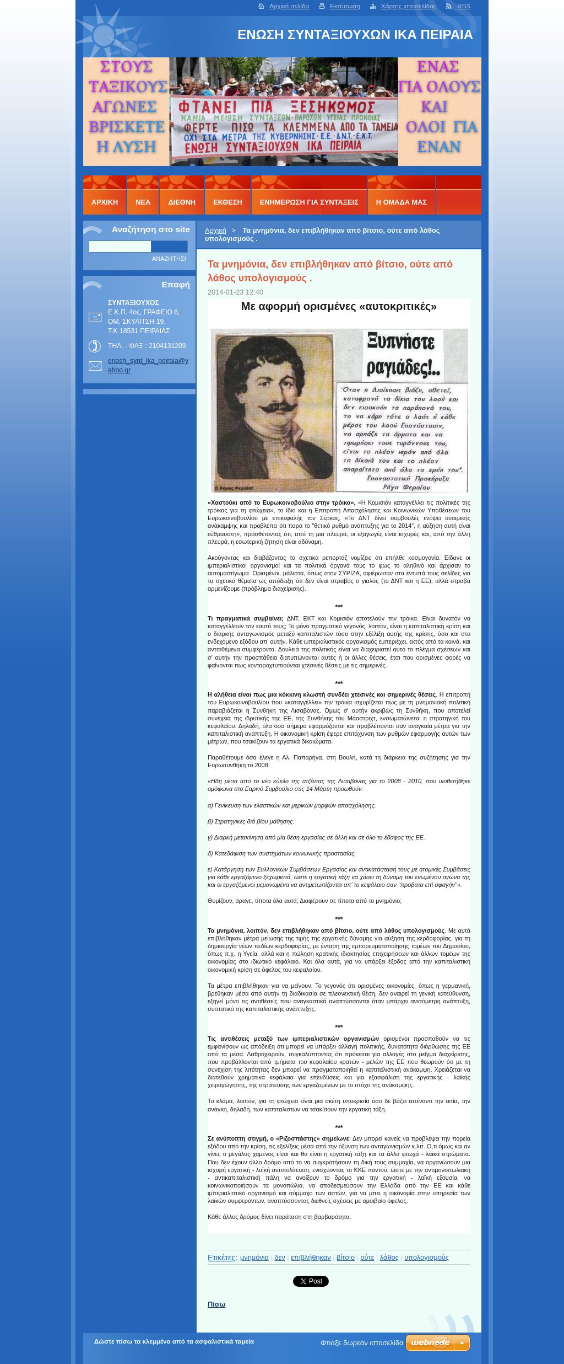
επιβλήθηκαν (311, 1257)
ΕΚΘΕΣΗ (227, 202)
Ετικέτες (221, 1257)
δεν (279, 1257)
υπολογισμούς (426, 1257)
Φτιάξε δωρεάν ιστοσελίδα (362, 1343)
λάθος (389, 1257)
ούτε (368, 1257)
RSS (463, 6)
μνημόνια (254, 1257)
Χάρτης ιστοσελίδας (408, 6)
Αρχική (215, 230)
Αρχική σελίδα (289, 6)
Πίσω (216, 1304)
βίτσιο (346, 1257)
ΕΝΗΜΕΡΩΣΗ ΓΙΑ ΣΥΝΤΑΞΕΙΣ (309, 202)
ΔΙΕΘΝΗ (182, 202)
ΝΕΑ (142, 202)
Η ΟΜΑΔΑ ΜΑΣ (401, 202)
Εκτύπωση (345, 6)
